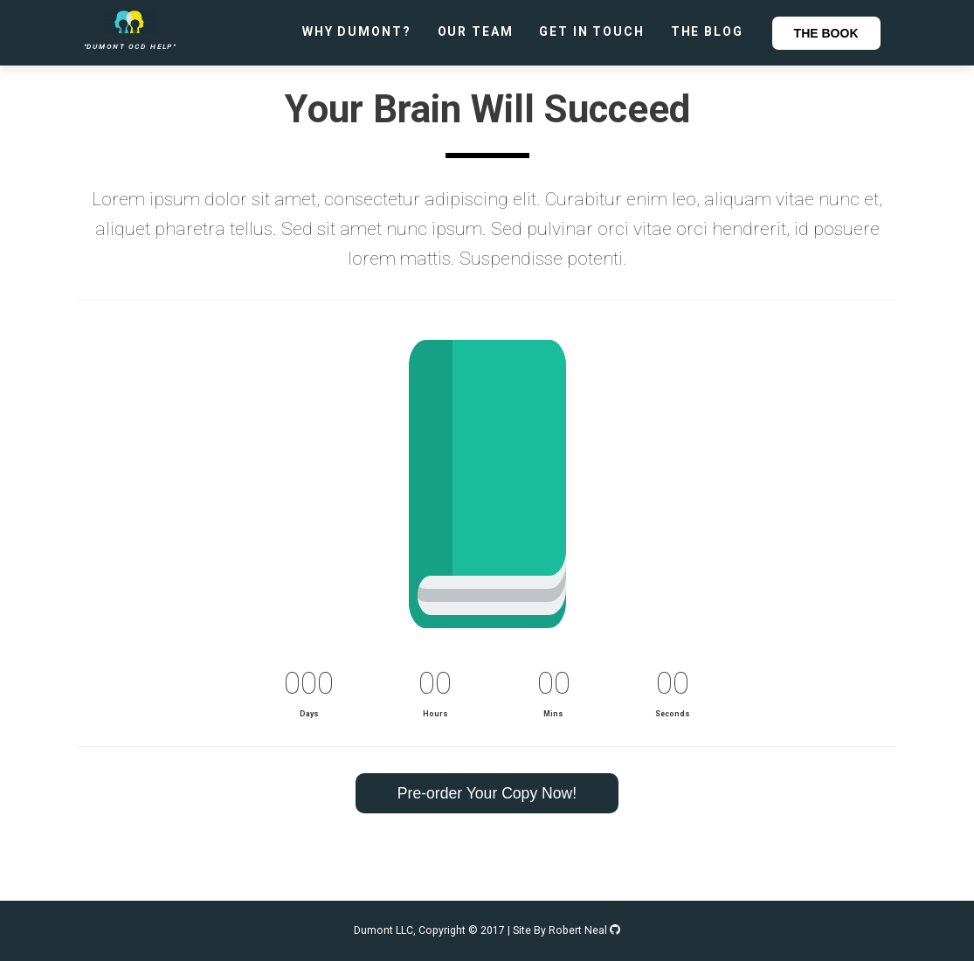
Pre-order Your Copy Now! (487, 793)
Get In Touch (591, 31)
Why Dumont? (356, 31)
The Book (826, 33)
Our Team (476, 31)
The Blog (707, 31)
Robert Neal (584, 930)
